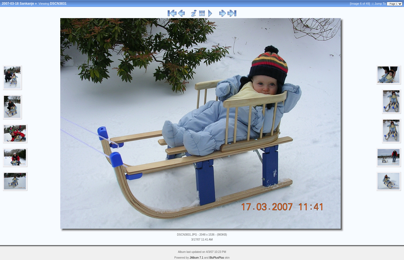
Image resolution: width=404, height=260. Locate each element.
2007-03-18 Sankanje (18, 3)
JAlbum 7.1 (196, 257)
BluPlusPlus (216, 257)
